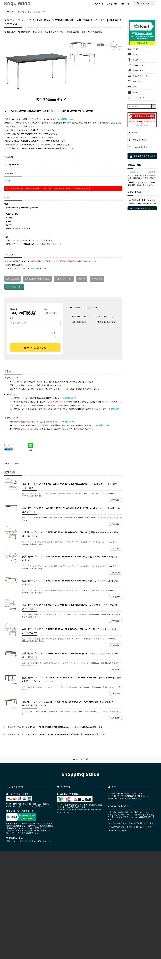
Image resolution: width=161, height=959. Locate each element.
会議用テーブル (41, 32)
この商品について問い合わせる (85, 307)
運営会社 (135, 132)
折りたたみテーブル (141, 76)
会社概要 (151, 172)
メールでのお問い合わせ (143, 208)
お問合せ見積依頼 (140, 938)
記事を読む (116, 500)
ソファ (135, 87)
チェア (135, 60)
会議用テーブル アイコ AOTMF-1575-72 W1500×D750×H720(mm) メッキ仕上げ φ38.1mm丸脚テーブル (55, 727)
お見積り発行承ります (142, 156)
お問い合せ (125, 4)
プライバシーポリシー (47, 943)
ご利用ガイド (98, 4)
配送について (70, 421)
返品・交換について (79, 316)
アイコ (8, 181)
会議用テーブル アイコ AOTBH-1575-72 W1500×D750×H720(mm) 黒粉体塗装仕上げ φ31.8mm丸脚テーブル (57, 734)
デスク (135, 54)
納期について (70, 398)
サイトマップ (31, 943)
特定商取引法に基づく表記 (106, 322)
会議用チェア (138, 70)
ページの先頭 (82, 759)
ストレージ (137, 92)
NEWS (62, 943)
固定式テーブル (57, 32)
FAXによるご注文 (139, 140)
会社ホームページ (137, 172)
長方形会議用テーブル (76, 32)
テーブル (136, 81)
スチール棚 (137, 98)
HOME (8, 943)
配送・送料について (79, 322)
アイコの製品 (96, 32)
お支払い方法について (105, 316)
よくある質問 (112, 4)
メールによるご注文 (140, 147)
